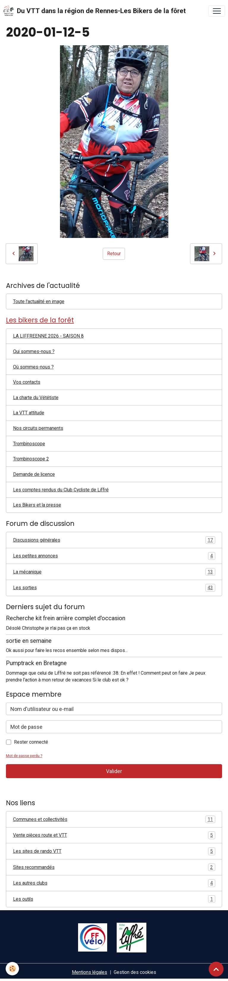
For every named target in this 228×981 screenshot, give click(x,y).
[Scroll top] (216, 969)
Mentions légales (89, 972)
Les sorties (114, 588)
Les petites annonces (114, 556)
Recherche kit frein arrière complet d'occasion (65, 618)
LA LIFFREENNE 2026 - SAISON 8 (48, 336)
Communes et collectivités (114, 819)
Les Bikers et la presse (37, 505)
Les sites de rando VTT (114, 851)
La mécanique (114, 572)
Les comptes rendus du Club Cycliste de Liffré (61, 490)
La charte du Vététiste (35, 397)
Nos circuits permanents (38, 428)
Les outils (114, 899)
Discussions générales (114, 540)
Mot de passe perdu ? (24, 755)
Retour (114, 253)
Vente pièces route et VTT (114, 835)
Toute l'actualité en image (38, 301)
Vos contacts (26, 382)
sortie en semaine (29, 640)
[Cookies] (12, 968)
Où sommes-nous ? (33, 367)
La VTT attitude (28, 413)
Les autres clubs (114, 883)
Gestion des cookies (135, 972)
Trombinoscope (29, 443)
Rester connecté (31, 742)
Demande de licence (34, 474)
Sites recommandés (114, 867)
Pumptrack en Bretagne (36, 663)
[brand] (94, 11)
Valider (114, 771)
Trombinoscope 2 (31, 459)
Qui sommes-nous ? (34, 351)
